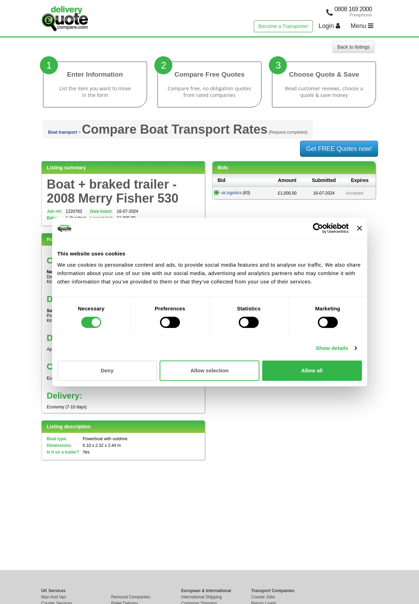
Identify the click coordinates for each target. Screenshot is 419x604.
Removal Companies (130, 597)
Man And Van (53, 597)
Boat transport (62, 132)
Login (329, 25)
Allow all (312, 370)
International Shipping (201, 597)
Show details (332, 348)
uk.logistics (231, 192)
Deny (107, 370)
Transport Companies (272, 590)
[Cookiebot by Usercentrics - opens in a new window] (318, 228)
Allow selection (209, 370)
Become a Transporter (283, 26)
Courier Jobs (263, 597)
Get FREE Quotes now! (339, 148)
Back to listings (353, 47)
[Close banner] (359, 228)
